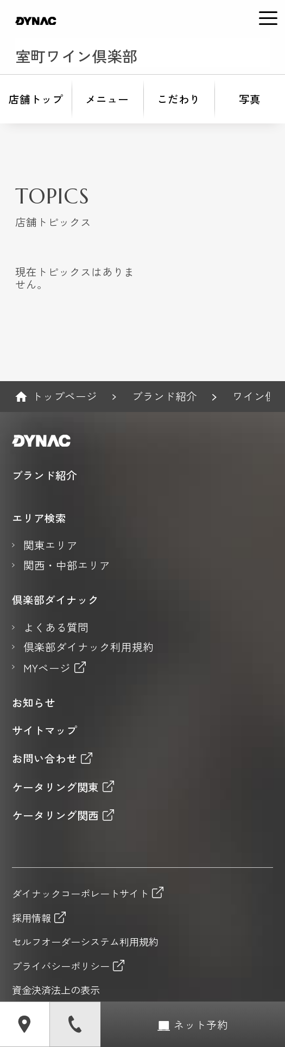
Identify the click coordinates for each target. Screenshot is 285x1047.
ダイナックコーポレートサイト (80, 892)
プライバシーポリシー (61, 965)
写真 (250, 99)
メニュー (107, 99)
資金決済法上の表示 (56, 990)
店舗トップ (36, 99)
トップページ (64, 396)
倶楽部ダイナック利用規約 (88, 647)
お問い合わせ (44, 758)
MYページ (47, 668)
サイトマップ (44, 730)
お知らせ (33, 703)
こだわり (178, 99)
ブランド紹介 (164, 396)
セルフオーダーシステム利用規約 (85, 941)
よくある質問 (55, 627)
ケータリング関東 (55, 787)
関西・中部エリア (66, 565)
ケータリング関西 (55, 815)
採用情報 (31, 917)
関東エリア (50, 545)
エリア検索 (39, 518)
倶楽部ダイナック (55, 600)
